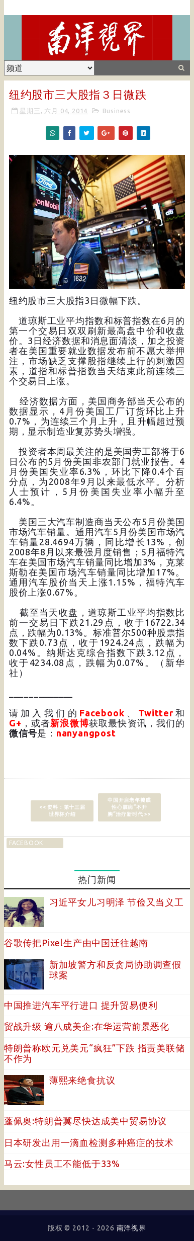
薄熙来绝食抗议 (82, 1080)
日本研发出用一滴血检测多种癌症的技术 (89, 1142)
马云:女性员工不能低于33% (62, 1164)
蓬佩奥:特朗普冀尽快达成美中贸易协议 (85, 1121)
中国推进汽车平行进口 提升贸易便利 (81, 1005)
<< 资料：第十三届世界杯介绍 (62, 810)
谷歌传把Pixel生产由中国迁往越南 (76, 943)
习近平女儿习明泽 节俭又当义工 (116, 902)
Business (117, 110)
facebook (26, 843)
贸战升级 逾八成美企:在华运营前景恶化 (86, 1026)
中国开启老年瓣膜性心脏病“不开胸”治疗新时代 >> (129, 807)
